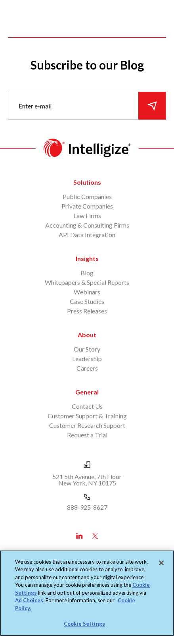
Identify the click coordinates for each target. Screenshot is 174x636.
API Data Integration (87, 234)
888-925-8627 (87, 507)
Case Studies (87, 301)
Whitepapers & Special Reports (87, 282)
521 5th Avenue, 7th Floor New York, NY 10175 (87, 480)
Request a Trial (87, 435)
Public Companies (87, 196)
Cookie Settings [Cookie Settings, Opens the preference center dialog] (84, 624)
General (87, 392)
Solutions (87, 182)
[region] (87, 593)
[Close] (161, 563)
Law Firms (87, 215)
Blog (87, 272)
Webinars (87, 292)
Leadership (87, 358)
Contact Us (87, 406)
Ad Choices (29, 600)
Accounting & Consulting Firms (87, 225)
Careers (87, 368)
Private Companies (87, 206)
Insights (87, 258)
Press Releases (87, 311)
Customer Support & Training (87, 415)
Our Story (87, 349)
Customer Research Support (87, 425)
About (87, 334)
